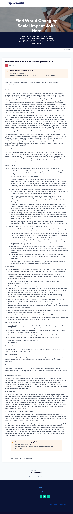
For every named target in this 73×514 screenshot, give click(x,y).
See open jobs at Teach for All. (18, 73)
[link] (16, 3)
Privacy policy (32, 476)
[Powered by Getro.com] (36, 472)
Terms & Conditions (54, 504)
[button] (64, 4)
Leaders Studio (42, 491)
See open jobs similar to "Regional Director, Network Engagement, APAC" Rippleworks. (32, 75)
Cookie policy (40, 476)
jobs (2, 50)
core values (27, 315)
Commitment (12, 326)
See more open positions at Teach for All (21, 458)
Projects (40, 487)
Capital (40, 489)
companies (10, 50)
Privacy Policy (62, 504)
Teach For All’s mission (51, 315)
